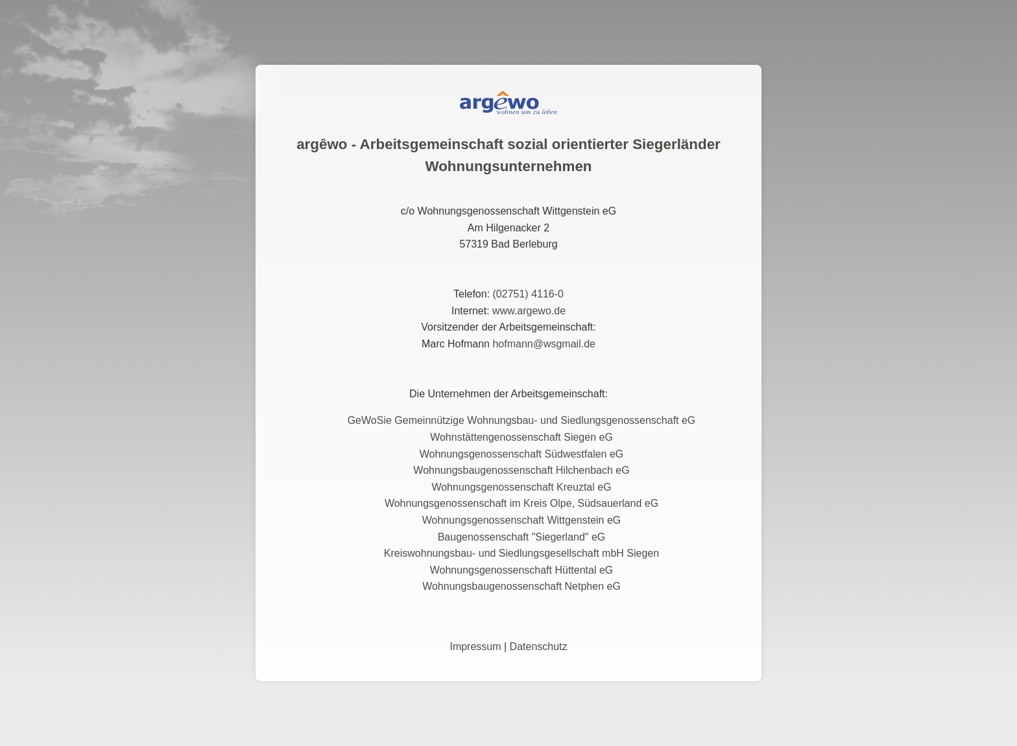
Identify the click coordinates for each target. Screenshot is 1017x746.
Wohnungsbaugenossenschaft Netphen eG (521, 586)
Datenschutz (539, 646)
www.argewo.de (529, 310)
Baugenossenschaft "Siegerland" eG (522, 536)
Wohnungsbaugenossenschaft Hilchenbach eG (521, 470)
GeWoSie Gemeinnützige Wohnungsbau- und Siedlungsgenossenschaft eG (522, 420)
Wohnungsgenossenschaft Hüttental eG (522, 570)
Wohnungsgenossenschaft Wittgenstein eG (521, 520)
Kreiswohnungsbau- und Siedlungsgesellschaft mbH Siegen (521, 553)
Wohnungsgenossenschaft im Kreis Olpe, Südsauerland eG (521, 503)
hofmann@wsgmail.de (543, 343)
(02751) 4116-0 (528, 293)
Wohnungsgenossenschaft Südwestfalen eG (522, 454)
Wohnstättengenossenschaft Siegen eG (521, 437)
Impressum (475, 646)
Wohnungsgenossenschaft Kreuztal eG (521, 487)
